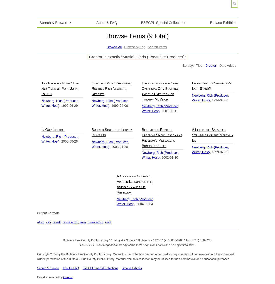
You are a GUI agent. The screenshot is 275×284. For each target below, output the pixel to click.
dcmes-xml (70, 222)
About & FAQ (106, 23)
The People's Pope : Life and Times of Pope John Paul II (60, 88)
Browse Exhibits (222, 23)
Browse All (114, 47)
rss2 (108, 222)
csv (48, 222)
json (83, 222)
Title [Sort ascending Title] (199, 65)
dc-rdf (57, 222)
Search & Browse (48, 268)
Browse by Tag (134, 47)
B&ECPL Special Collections (163, 23)
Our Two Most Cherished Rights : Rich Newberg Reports (111, 88)
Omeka (68, 277)
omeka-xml (95, 222)
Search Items (157, 47)
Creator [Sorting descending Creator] (210, 65)
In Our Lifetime (53, 130)
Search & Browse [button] (54, 23)
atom (40, 222)
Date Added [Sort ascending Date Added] (227, 65)
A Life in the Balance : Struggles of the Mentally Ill (212, 135)
